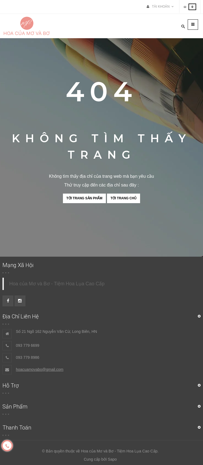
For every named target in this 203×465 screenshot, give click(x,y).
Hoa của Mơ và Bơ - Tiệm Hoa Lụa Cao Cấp (57, 283)
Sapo (112, 459)
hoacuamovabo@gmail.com (39, 369)
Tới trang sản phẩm (84, 198)
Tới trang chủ (124, 198)
